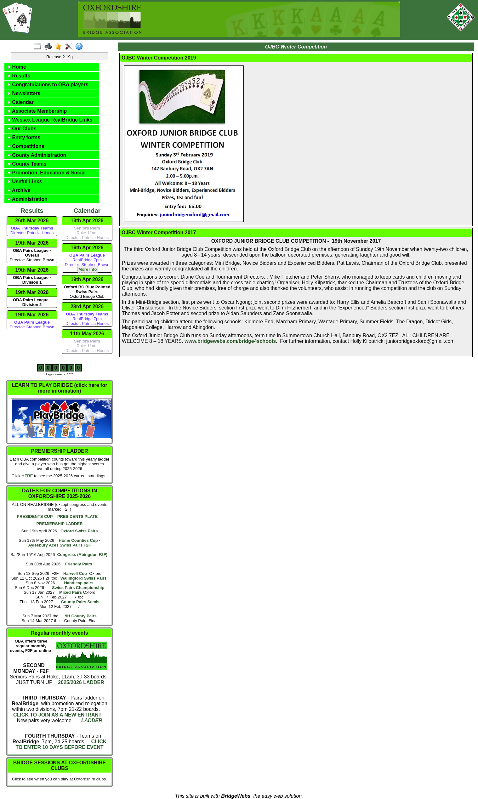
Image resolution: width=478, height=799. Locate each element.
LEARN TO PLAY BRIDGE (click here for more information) (59, 388)
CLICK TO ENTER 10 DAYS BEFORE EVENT (60, 744)
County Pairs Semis (80, 601)
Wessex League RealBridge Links (50, 119)
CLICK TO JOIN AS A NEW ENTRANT (57, 714)
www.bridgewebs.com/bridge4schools (230, 341)
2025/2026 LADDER (80, 682)
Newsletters (24, 93)
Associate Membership (37, 111)
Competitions (26, 146)
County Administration (37, 155)
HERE (27, 475)
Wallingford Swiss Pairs (83, 578)
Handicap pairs (78, 583)
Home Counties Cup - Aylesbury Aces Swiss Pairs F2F (64, 542)
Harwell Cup (75, 573)
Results (19, 75)
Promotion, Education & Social (47, 172)
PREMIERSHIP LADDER (59, 523)
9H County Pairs (80, 616)
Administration (28, 199)
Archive (19, 190)
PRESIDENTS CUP (35, 516)
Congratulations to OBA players (48, 84)
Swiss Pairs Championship (78, 587)
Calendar (21, 102)
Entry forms (24, 137)
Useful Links (25, 181)
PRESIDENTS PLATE (77, 516)
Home (17, 67)
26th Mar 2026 (32, 220)
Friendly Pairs (78, 564)
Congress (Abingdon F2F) (82, 554)
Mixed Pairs (70, 592)
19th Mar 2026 (32, 243)
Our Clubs (22, 128)
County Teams (27, 164)
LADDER (91, 720)
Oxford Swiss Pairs (79, 531)
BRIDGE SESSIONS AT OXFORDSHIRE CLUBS (59, 765)
